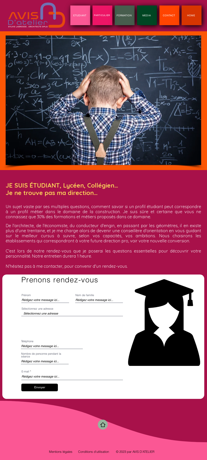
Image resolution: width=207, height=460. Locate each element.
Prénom (26, 295)
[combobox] (72, 313)
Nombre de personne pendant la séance (41, 355)
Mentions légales (60, 452)
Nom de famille (84, 295)
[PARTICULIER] (102, 15)
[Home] (103, 425)
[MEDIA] (147, 15)
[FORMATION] (125, 15)
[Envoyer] (39, 387)
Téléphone (27, 341)
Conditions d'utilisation (93, 452)
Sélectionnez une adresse (37, 308)
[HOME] (192, 15)
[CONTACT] (169, 15)
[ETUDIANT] (80, 15)
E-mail (25, 371)
